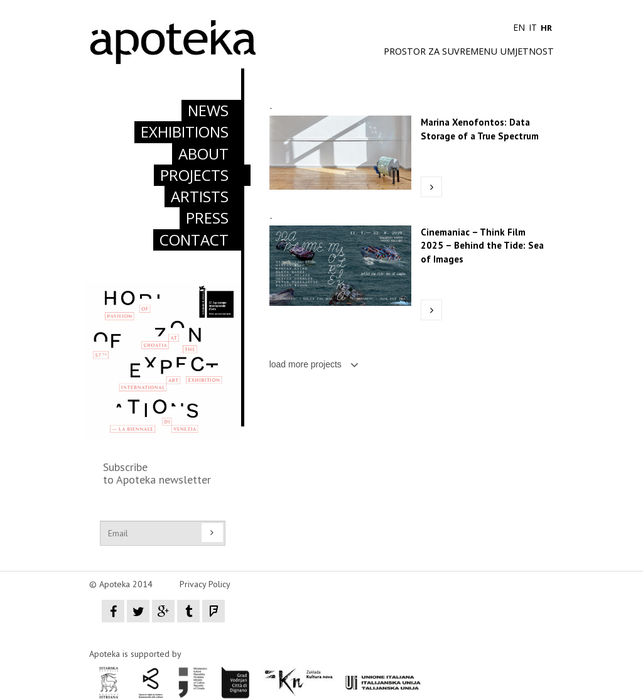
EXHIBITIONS (185, 131)
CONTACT (194, 239)
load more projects (314, 364)
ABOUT (203, 153)
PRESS (207, 217)
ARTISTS (200, 196)
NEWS (208, 110)
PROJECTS (194, 175)
